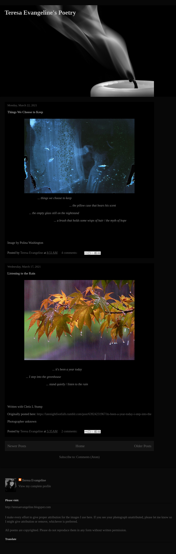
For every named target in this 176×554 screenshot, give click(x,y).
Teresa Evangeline (34, 480)
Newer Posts (16, 446)
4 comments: (69, 252)
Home (80, 446)
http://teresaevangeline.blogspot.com (28, 507)
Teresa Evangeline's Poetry (40, 12)
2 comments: (69, 431)
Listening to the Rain (21, 273)
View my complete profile (35, 486)
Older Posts (142, 446)
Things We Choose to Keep (25, 112)
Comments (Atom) (88, 457)
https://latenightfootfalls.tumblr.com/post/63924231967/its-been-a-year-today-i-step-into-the (94, 414)
